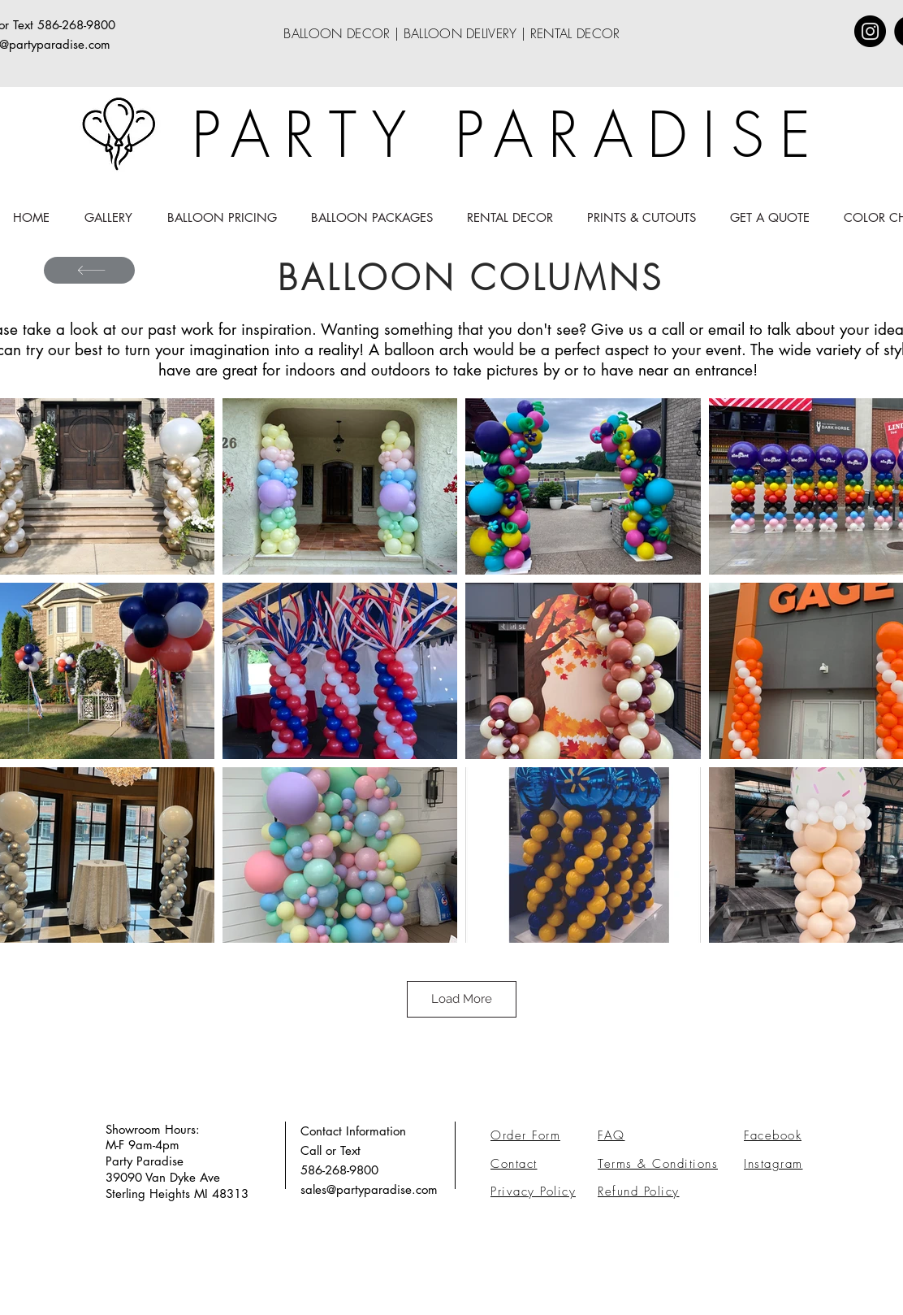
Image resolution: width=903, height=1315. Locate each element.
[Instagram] (870, 31)
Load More (461, 999)
